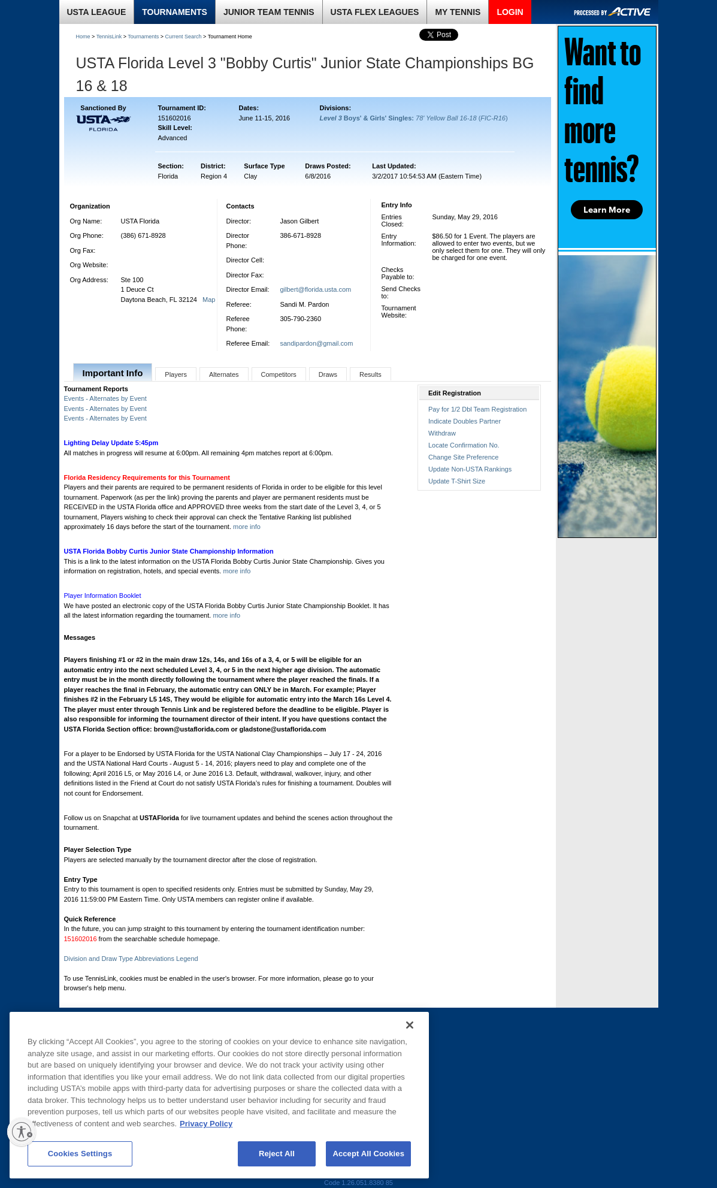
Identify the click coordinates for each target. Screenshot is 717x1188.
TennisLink (109, 37)
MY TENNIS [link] (457, 12)
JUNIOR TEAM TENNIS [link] (268, 12)
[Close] (410, 1025)
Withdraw (442, 433)
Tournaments (143, 37)
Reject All (277, 1153)
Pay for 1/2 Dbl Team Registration (477, 409)
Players (176, 374)
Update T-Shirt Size (456, 481)
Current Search (183, 37)
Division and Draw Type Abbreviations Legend (131, 958)
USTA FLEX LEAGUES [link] (375, 12)
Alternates (224, 374)
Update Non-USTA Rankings (470, 469)
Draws (328, 374)
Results (370, 374)
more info (247, 526)
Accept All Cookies (368, 1153)
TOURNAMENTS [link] (174, 12)
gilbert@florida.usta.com (316, 289)
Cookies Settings (80, 1153)
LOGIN (510, 12)
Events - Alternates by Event (105, 398)
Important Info (113, 373)
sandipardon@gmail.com (316, 343)
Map (208, 299)
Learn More (606, 210)
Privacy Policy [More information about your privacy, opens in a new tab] (206, 1123)
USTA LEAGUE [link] (96, 12)
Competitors (279, 374)
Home (83, 37)
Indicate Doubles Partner (464, 421)
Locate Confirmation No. (464, 445)
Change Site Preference (463, 457)
